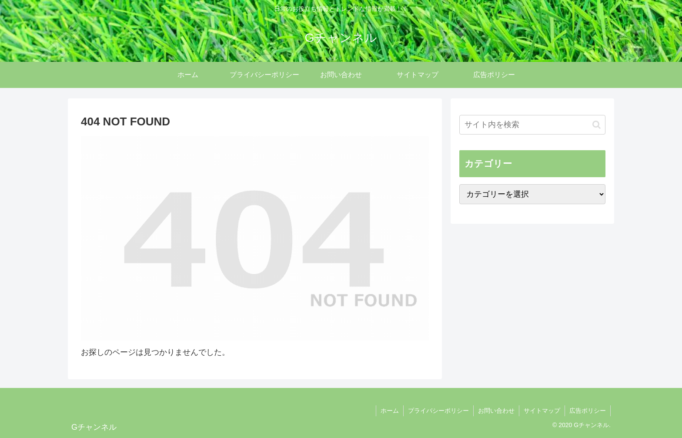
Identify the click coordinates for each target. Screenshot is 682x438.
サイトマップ (542, 410)
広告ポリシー (587, 410)
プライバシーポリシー (438, 410)
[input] (532, 125)
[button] (596, 125)
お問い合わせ (496, 410)
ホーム (390, 410)
